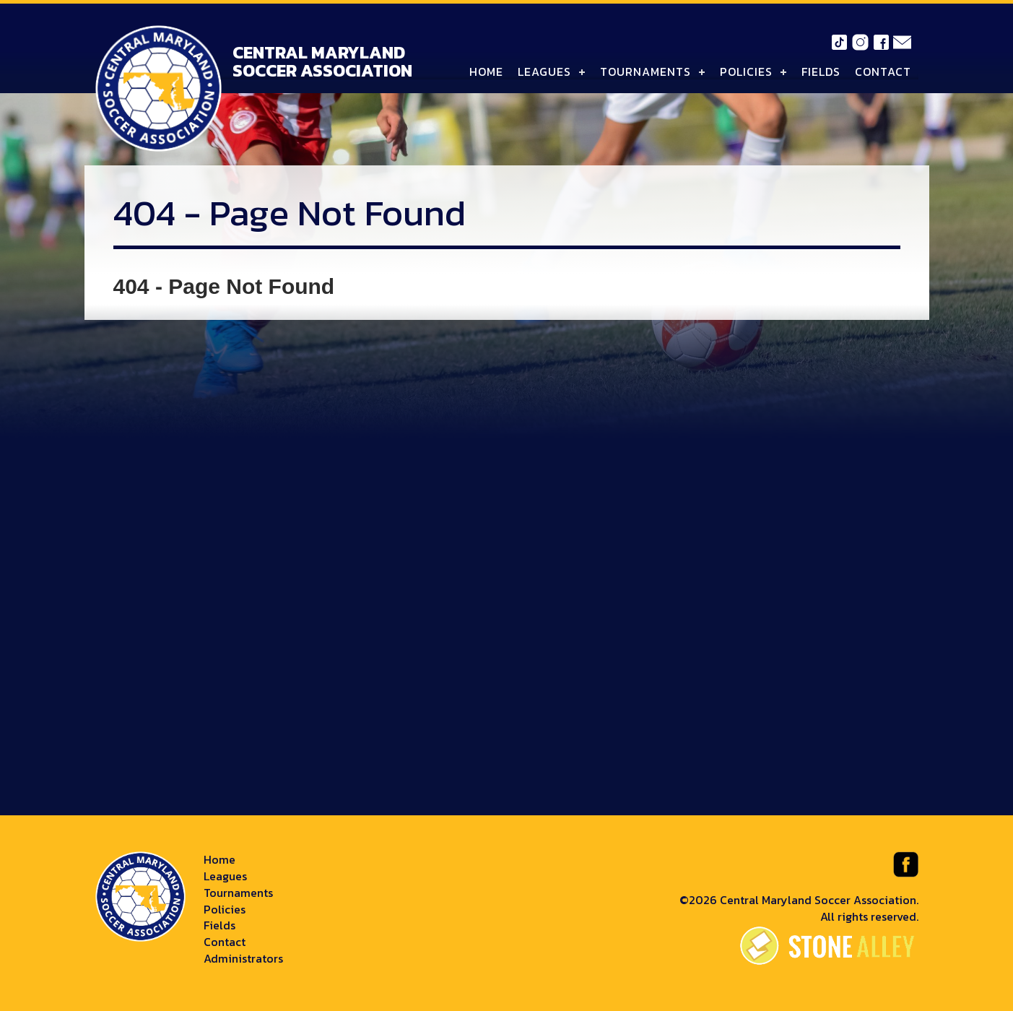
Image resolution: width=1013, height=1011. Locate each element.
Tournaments (645, 71)
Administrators (243, 958)
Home (486, 71)
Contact (883, 71)
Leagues (544, 71)
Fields (820, 71)
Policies (746, 71)
